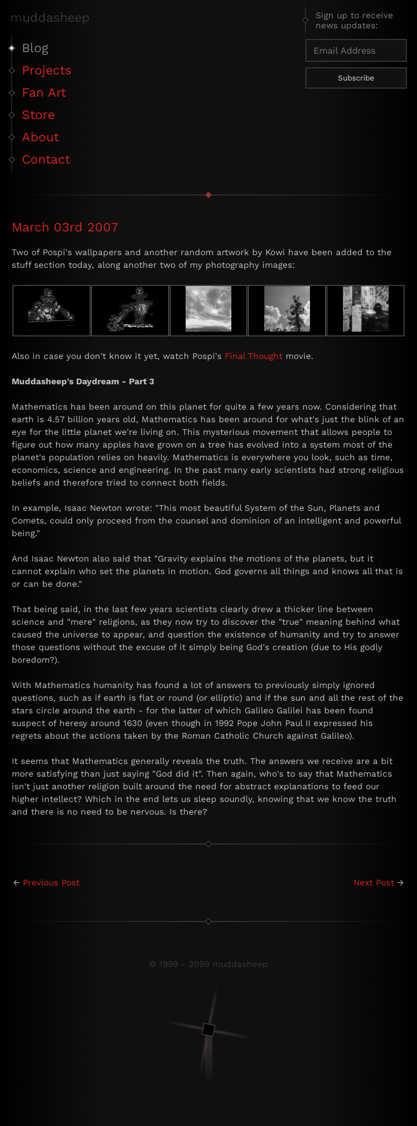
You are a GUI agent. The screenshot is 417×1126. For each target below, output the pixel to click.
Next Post (374, 882)
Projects (47, 70)
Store (38, 114)
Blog (35, 48)
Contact (46, 159)
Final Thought (254, 356)
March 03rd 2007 (65, 227)
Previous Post (51, 882)
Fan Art (44, 92)
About (40, 137)
